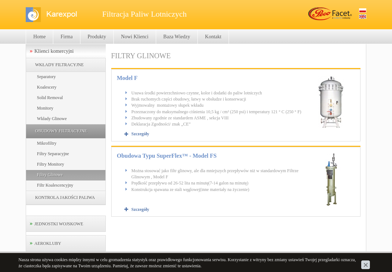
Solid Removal (50, 97)
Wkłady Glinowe (52, 118)
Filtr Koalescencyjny (55, 185)
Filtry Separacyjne (53, 153)
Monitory (45, 108)
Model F (127, 78)
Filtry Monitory (50, 164)
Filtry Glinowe (50, 174)
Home (39, 36)
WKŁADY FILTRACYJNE (59, 64)
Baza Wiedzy (176, 36)
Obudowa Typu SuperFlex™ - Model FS (167, 156)
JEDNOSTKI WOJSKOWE (58, 223)
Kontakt (213, 36)
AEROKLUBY (47, 243)
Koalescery (47, 87)
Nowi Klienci (135, 36)
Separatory (46, 76)
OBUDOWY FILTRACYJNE (61, 130)
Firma (66, 36)
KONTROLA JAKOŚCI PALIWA (65, 197)
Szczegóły (140, 133)
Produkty (97, 36)
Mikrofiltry (47, 143)
